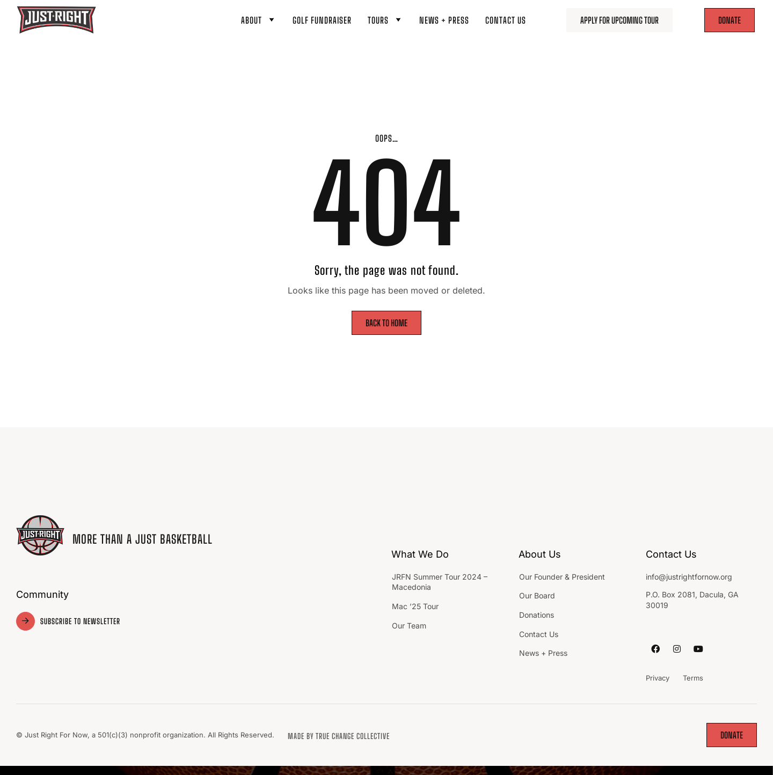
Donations (536, 614)
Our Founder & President (562, 576)
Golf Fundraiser (322, 20)
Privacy (657, 678)
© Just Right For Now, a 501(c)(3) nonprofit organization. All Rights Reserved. (145, 734)
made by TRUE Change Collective (339, 736)
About (258, 20)
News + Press (444, 20)
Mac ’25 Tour (415, 606)
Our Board (537, 595)
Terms (693, 678)
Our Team (410, 625)
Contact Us (505, 20)
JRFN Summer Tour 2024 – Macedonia (439, 582)
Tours (385, 20)
